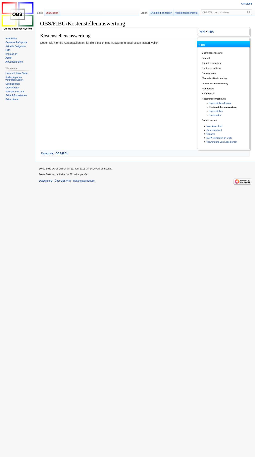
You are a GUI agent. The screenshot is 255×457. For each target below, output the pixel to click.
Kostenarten (215, 115)
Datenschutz (45, 180)
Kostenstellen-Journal (220, 103)
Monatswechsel (214, 126)
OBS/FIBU (61, 153)
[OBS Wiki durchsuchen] (226, 12)
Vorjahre (210, 134)
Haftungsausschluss (83, 180)
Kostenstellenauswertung (223, 107)
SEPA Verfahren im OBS (219, 138)
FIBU (211, 31)
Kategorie (47, 153)
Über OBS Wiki (63, 180)
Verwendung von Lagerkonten (221, 141)
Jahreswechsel (214, 130)
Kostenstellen (216, 111)
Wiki (202, 31)
